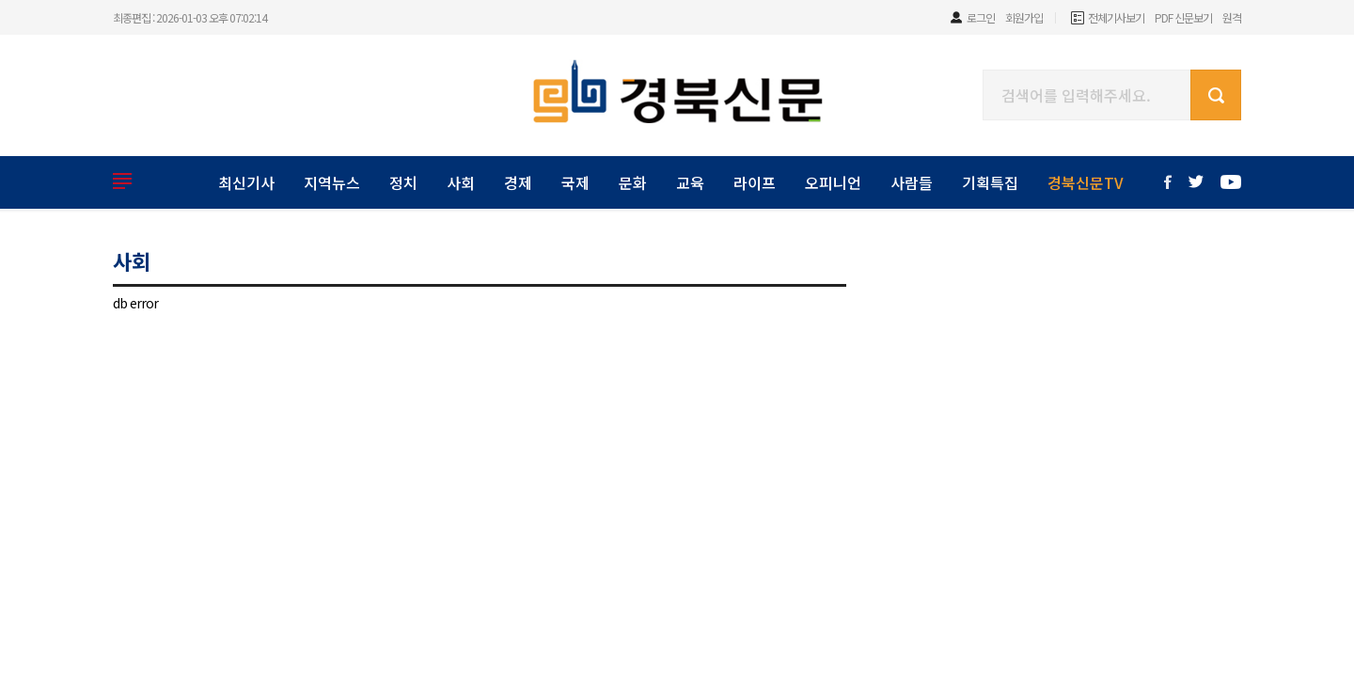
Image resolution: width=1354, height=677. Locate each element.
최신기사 (246, 182)
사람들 (911, 182)
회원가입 (1024, 17)
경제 (518, 182)
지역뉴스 (332, 182)
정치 (403, 182)
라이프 (754, 182)
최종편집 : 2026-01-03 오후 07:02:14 (190, 17)
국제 (575, 182)
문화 (633, 182)
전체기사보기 (1116, 17)
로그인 (981, 17)
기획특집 (990, 182)
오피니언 (833, 182)
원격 (1231, 17)
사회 (461, 182)
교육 (690, 182)
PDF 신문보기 (1183, 17)
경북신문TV (1085, 182)
